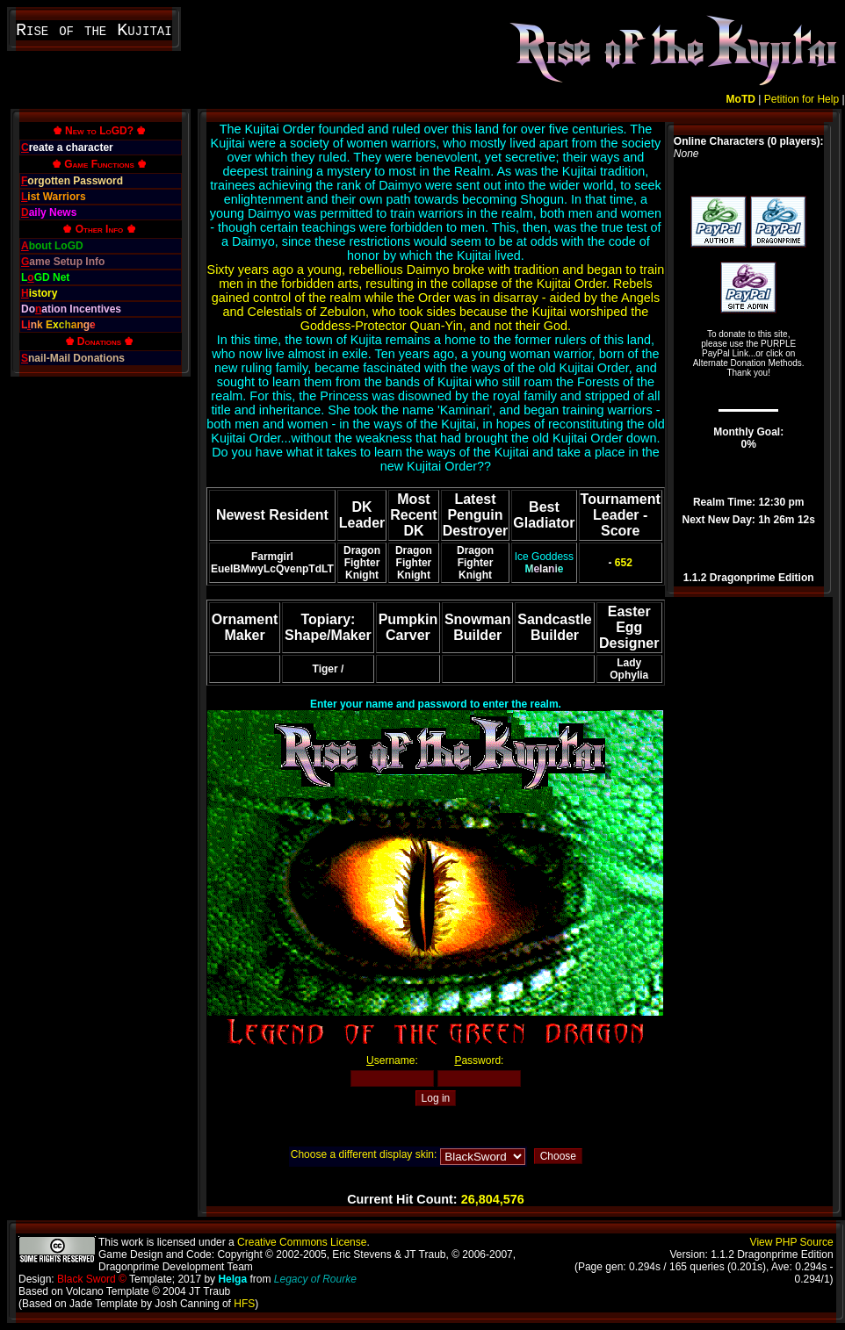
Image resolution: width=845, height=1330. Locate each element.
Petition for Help (801, 99)
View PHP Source (792, 1242)
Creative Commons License (301, 1242)
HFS (244, 1304)
